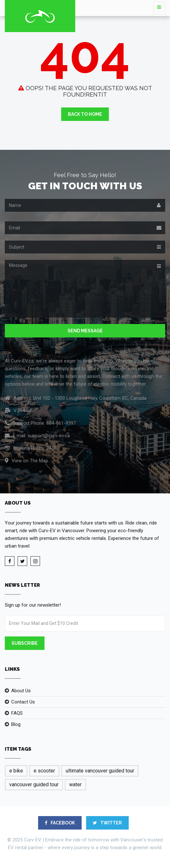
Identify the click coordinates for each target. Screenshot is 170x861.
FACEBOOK (60, 822)
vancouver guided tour (34, 784)
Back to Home (85, 114)
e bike (16, 771)
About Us (21, 691)
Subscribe (25, 643)
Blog (15, 724)
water (75, 784)
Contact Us (23, 702)
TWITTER (107, 822)
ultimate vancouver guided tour (100, 771)
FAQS (17, 713)
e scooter (44, 771)
